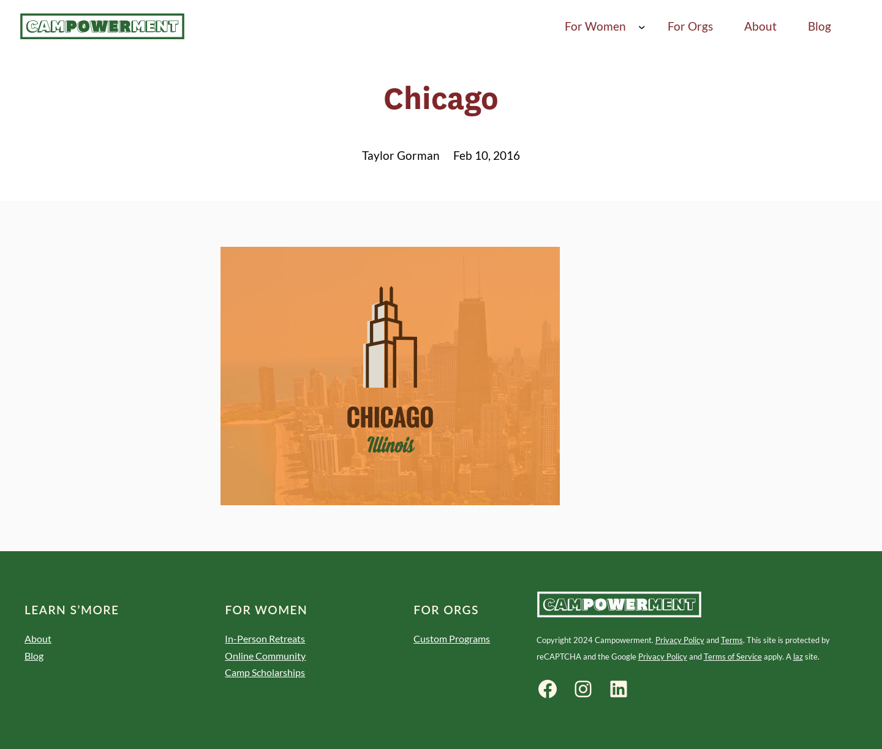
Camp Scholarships (265, 672)
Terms (732, 640)
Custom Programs (451, 638)
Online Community (265, 655)
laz (798, 656)
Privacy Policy (679, 640)
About (37, 638)
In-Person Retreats (265, 638)
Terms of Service (733, 656)
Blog (33, 655)
